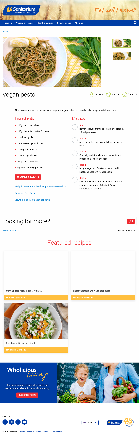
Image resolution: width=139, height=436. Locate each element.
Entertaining (86, 298)
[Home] (22, 10)
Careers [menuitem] (22, 432)
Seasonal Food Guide (25, 193)
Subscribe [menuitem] (47, 432)
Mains (76, 298)
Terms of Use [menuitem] (57, 432)
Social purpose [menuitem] (64, 23)
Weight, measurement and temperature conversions (40, 186)
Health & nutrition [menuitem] (45, 23)
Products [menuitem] (8, 23)
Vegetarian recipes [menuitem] (25, 23)
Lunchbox (11, 298)
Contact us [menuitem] (30, 432)
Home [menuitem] (5, 31)
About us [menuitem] (79, 23)
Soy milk (21, 298)
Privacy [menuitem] (38, 432)
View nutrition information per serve (32, 200)
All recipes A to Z (10, 230)
